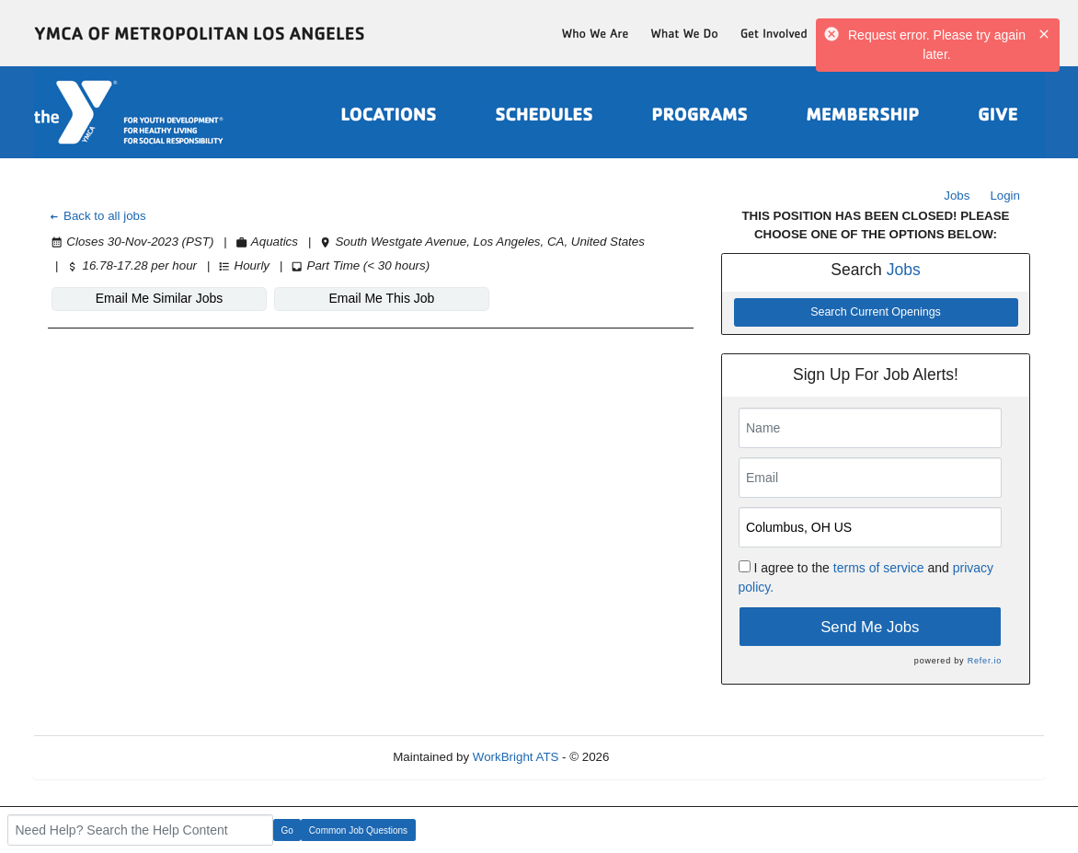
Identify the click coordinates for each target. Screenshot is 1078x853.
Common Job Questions (358, 830)
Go (287, 830)
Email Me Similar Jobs (159, 298)
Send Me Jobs (869, 627)
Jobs (956, 195)
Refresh (663, 757)
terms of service (878, 567)
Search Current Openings (875, 311)
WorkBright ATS (516, 757)
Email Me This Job (382, 298)
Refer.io (985, 660)
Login (1005, 195)
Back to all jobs (97, 216)
